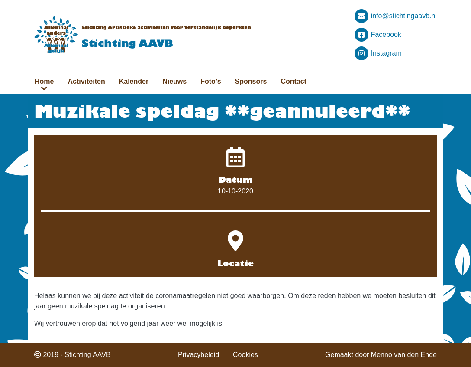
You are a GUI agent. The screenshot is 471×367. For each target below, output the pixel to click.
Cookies (245, 354)
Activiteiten (86, 81)
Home (44, 81)
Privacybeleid (198, 354)
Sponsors (251, 81)
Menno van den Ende (404, 354)
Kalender (133, 81)
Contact (293, 81)
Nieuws (174, 81)
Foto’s (210, 81)
